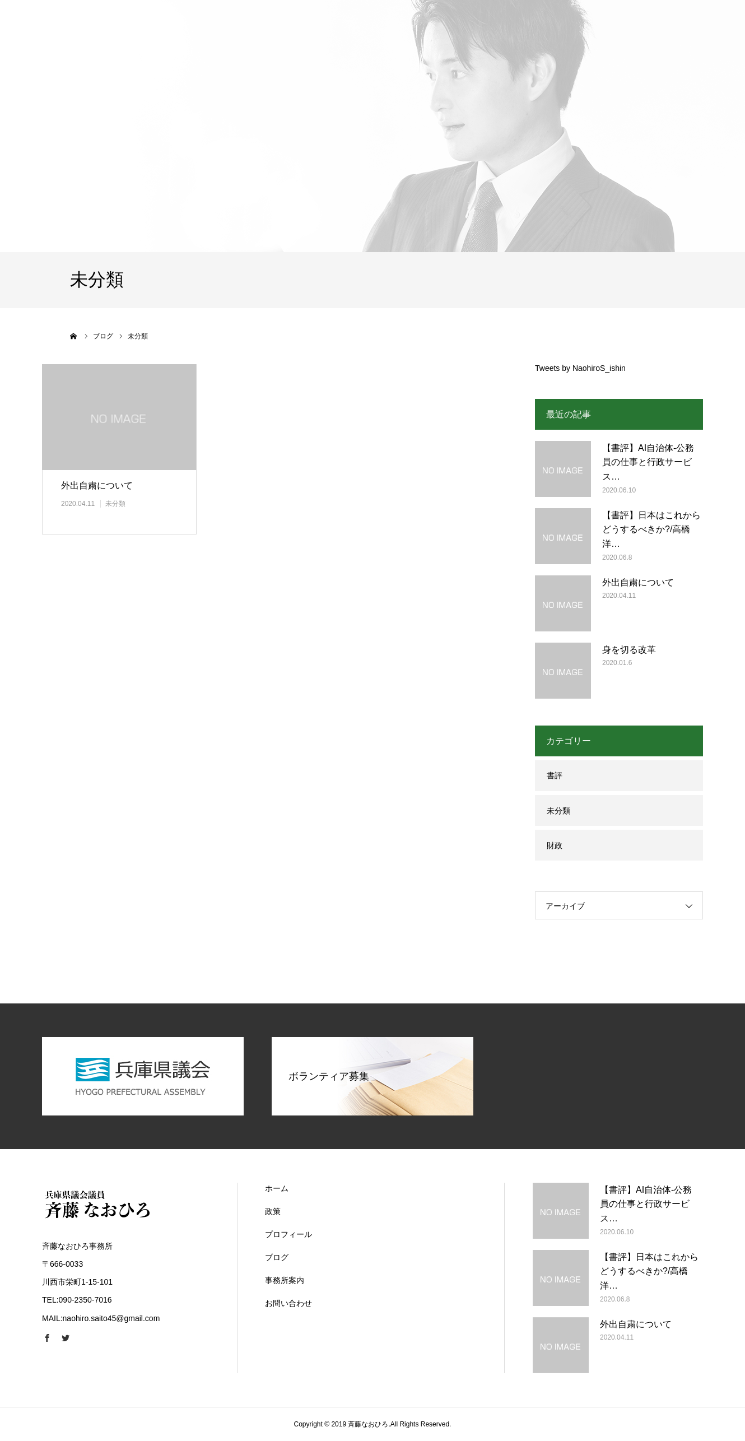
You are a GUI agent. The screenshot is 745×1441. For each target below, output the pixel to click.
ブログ (276, 1257)
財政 (554, 845)
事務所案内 (284, 1280)
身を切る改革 (629, 649)
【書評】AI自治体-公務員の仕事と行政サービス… (648, 462)
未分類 (115, 504)
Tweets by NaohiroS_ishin (580, 368)
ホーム (276, 1188)
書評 (554, 775)
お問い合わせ (288, 1303)
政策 (273, 1211)
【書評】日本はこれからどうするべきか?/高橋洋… (651, 529)
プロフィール (288, 1234)
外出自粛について (97, 485)
